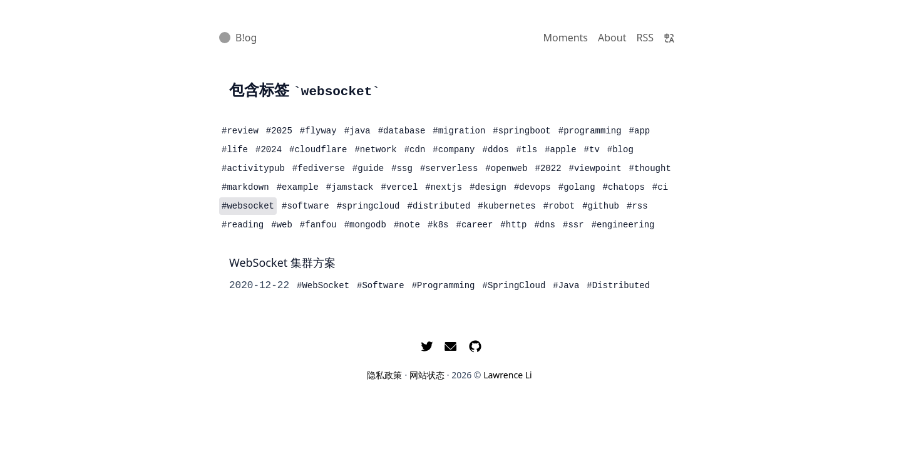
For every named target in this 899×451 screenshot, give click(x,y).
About (612, 37)
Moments (565, 37)
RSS (645, 37)
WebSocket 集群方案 (282, 262)
